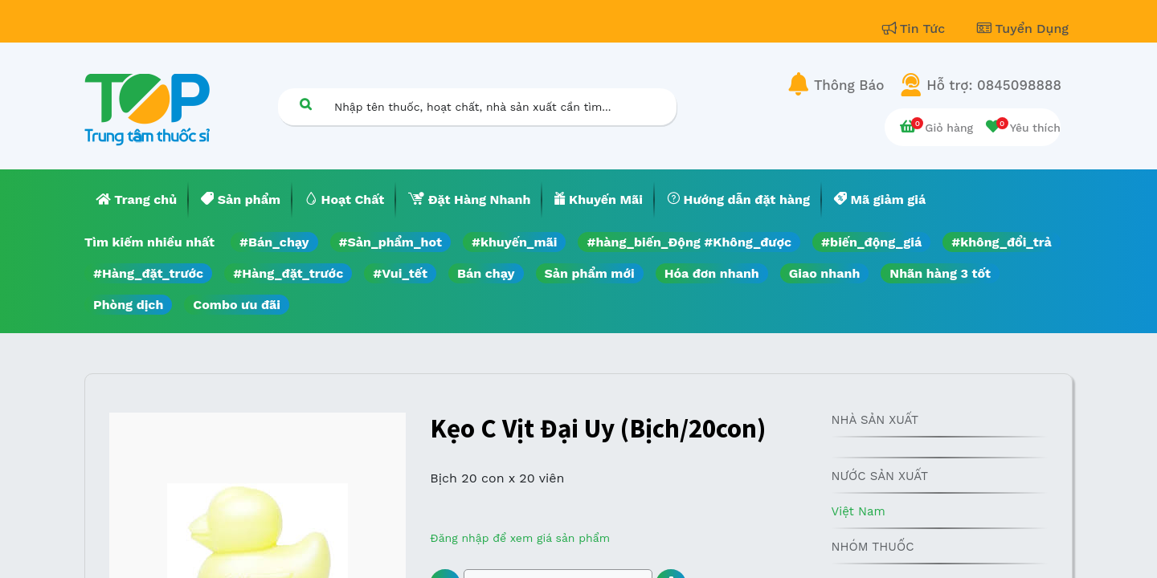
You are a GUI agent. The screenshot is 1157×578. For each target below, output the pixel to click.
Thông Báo (849, 85)
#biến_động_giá (871, 242)
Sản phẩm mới (590, 273)
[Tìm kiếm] (305, 104)
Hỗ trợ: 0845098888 (993, 85)
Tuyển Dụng (1023, 28)
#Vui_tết (400, 273)
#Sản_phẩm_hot (390, 242)
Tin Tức (916, 28)
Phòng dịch (128, 304)
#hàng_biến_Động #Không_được (689, 242)
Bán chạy (485, 273)
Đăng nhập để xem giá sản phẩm (520, 537)
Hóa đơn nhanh (711, 273)
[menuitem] (136, 199)
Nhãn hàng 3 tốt (940, 273)
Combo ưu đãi (236, 304)
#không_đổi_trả (1001, 242)
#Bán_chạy (274, 242)
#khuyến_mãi (514, 242)
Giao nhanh (825, 273)
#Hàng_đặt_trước (148, 273)
